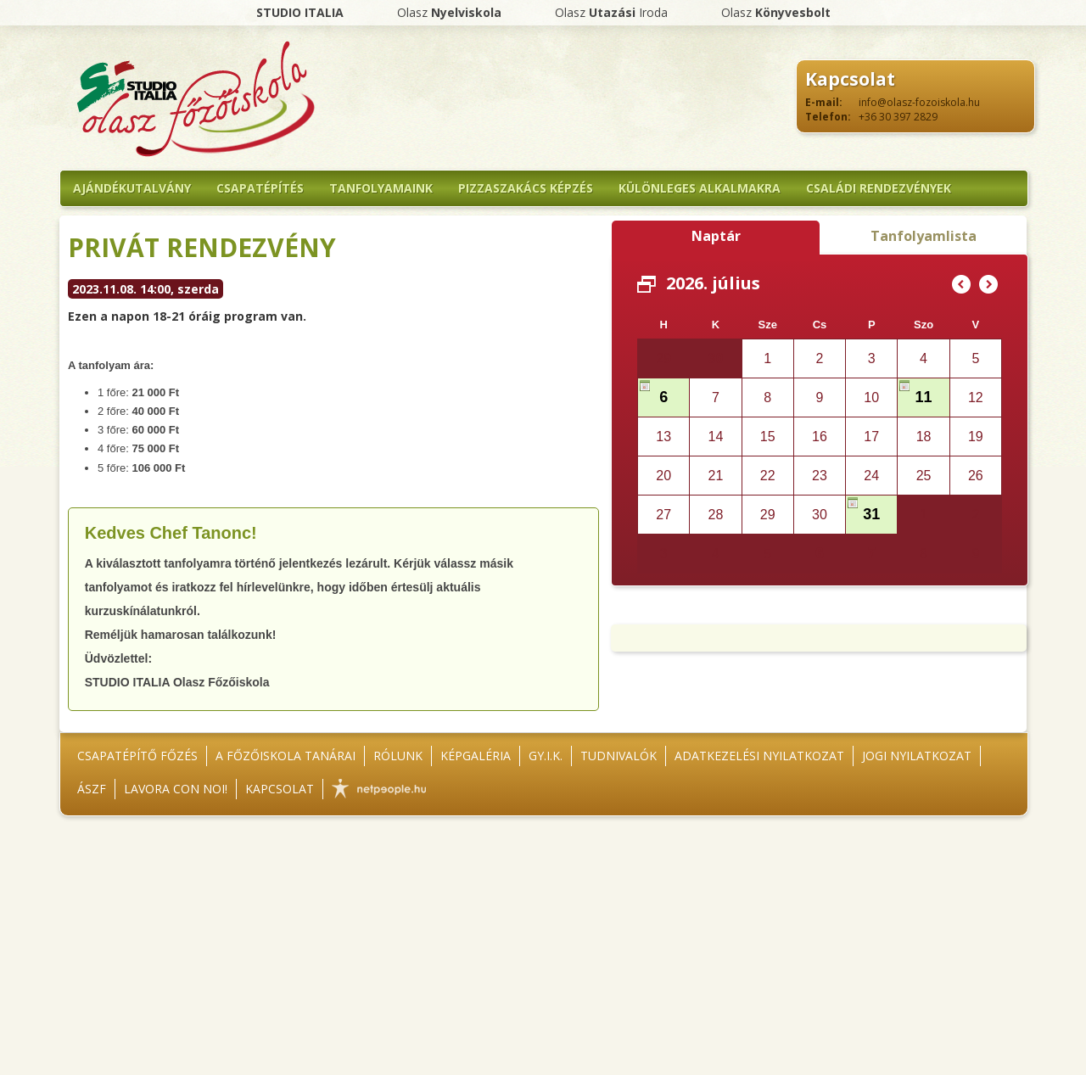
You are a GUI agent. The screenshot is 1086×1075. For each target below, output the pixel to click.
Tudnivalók (618, 755)
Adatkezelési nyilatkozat (759, 755)
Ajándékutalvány (132, 188)
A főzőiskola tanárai (285, 755)
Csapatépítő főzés (137, 755)
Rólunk (398, 755)
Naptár (716, 236)
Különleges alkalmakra (700, 188)
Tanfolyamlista (923, 236)
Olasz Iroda (611, 12)
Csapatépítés (260, 188)
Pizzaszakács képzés (525, 188)
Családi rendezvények (878, 188)
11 (923, 397)
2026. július (713, 283)
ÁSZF (91, 789)
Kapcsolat (279, 789)
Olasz (449, 12)
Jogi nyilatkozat (916, 755)
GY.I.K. (546, 755)
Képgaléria (475, 755)
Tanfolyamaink (381, 188)
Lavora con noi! (175, 789)
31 (871, 514)
